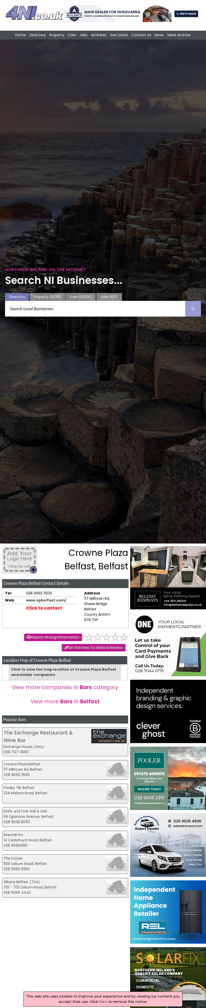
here (103, 1001)
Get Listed (119, 34)
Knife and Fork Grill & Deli (25, 811)
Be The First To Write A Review (95, 647)
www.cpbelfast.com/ (46, 600)
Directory (38, 34)
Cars (72, 34)
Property (56, 34)
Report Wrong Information (55, 637)
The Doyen (13, 858)
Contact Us (141, 34)
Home (20, 34)
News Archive (179, 34)
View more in (65, 701)
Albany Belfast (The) (22, 881)
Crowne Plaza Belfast (22, 764)
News (159, 34)
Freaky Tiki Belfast (19, 787)
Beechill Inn (13, 834)
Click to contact (44, 608)
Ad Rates (98, 34)
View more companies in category (65, 687)
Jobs (83, 34)
